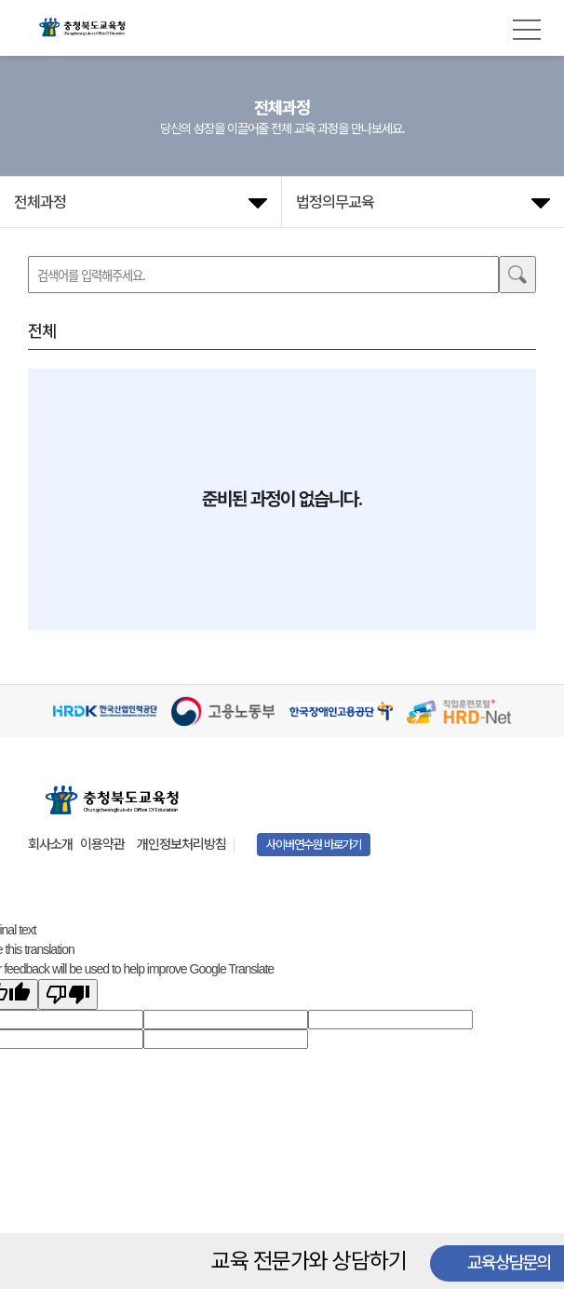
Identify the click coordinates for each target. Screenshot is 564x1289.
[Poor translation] (68, 994)
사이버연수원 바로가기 (313, 845)
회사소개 (50, 844)
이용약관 (102, 844)
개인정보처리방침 (181, 844)
